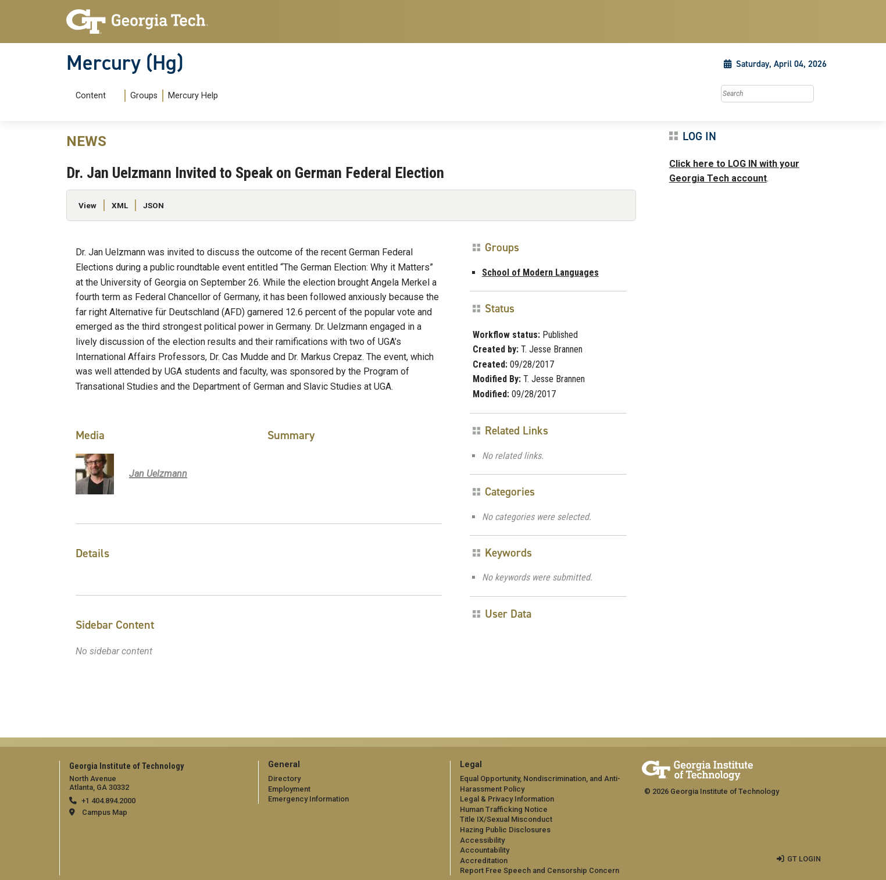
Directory (284, 778)
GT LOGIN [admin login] (804, 858)
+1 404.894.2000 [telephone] (108, 800)
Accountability (484, 850)
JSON (153, 205)
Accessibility (482, 840)
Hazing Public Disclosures (505, 829)
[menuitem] (144, 95)
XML (120, 205)
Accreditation (484, 860)
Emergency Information (308, 799)
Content (91, 96)
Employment (289, 789)
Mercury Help (193, 96)
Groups (144, 96)
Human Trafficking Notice (504, 809)
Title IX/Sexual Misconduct (506, 819)
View (87, 205)
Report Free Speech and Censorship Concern (539, 870)
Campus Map (104, 812)
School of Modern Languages (540, 272)
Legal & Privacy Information (507, 799)
